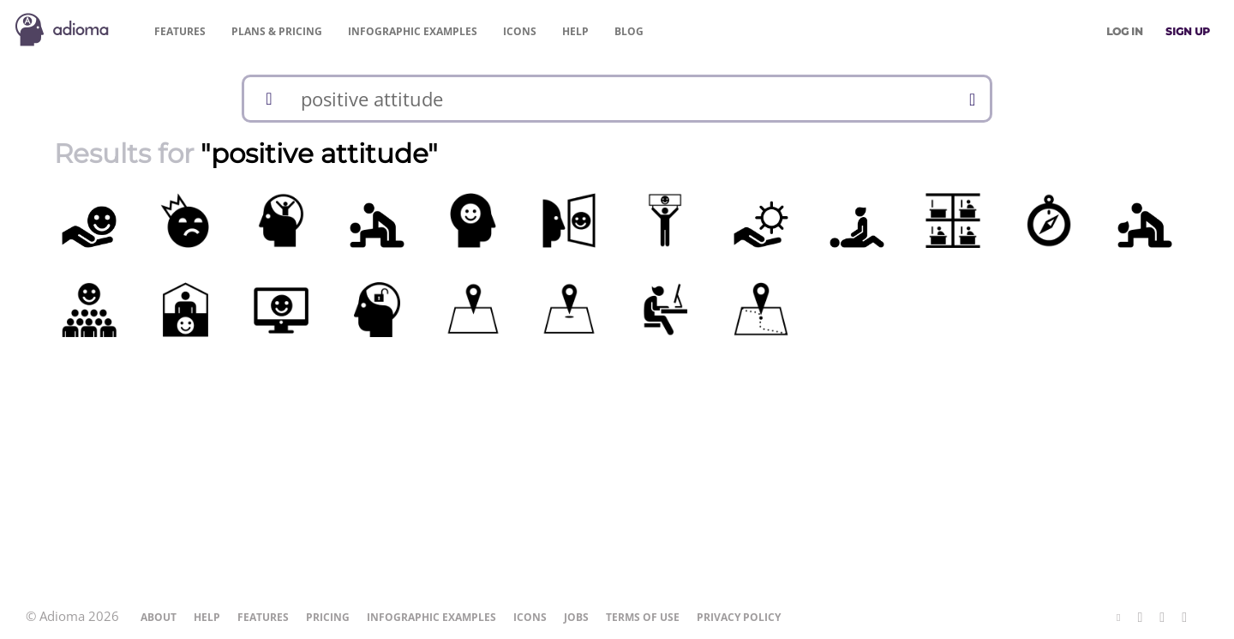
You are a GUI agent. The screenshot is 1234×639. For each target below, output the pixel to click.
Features (180, 31)
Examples (412, 31)
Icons (519, 31)
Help (575, 31)
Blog (629, 31)
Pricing (276, 31)
